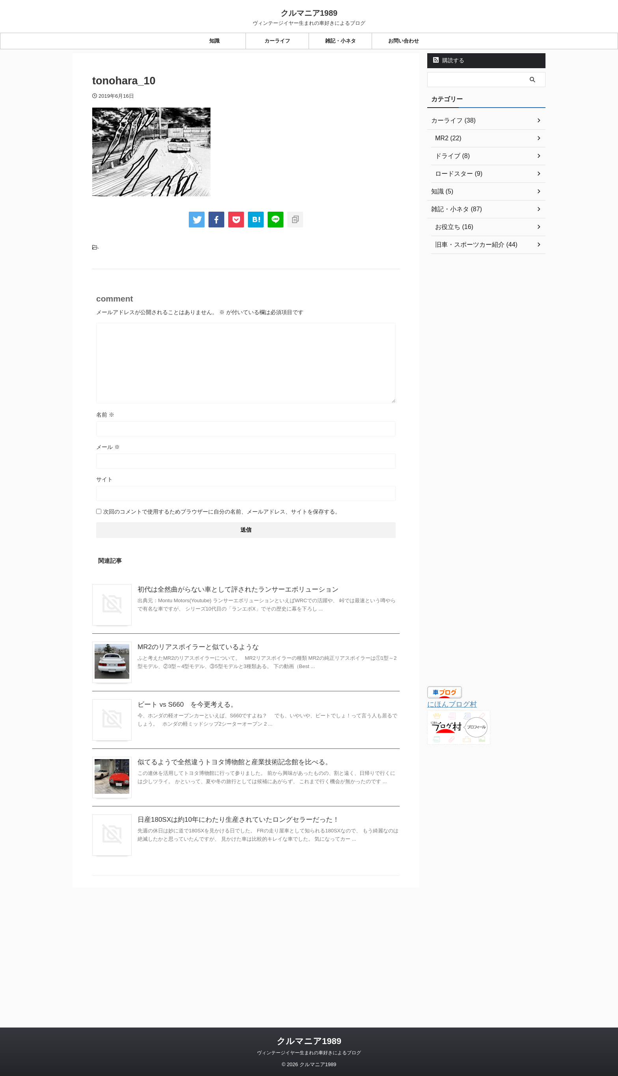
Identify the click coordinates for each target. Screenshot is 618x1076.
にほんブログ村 (448, 703)
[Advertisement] (486, 386)
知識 (214, 41)
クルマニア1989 (309, 13)
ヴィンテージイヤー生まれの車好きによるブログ (309, 1023)
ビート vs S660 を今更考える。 (204, 745)
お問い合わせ (403, 41)
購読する (448, 60)
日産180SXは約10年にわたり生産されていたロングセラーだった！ (252, 901)
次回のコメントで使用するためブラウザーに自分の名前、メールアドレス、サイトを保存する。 (222, 511)
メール (108, 447)
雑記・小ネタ (340, 41)
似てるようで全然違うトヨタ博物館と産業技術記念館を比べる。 (248, 823)
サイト (104, 479)
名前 (105, 414)
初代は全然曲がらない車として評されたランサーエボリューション (251, 589)
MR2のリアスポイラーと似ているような (214, 667)
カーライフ (277, 41)
